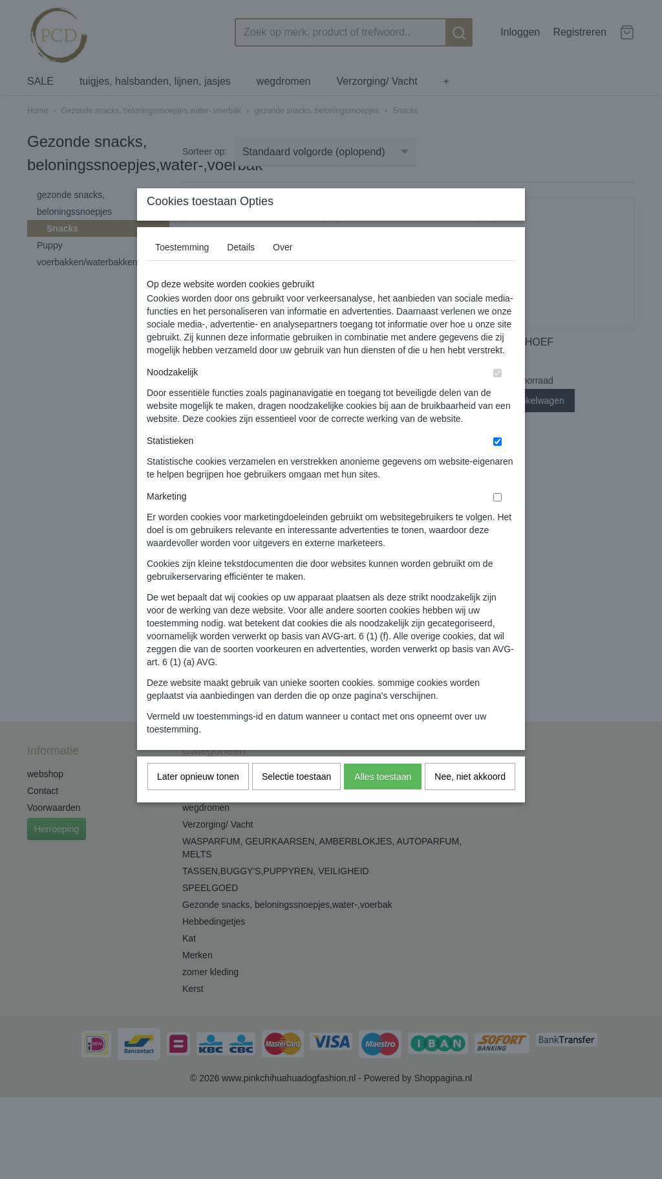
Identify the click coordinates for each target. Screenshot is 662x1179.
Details (241, 272)
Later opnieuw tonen (198, 802)
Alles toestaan (382, 802)
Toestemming (182, 272)
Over (282, 272)
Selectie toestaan (296, 802)
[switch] (497, 398)
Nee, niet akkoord (470, 802)
